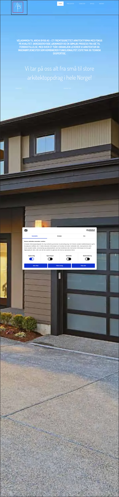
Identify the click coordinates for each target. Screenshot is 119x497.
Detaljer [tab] (59, 236)
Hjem (60, 3)
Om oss (92, 3)
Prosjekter (70, 3)
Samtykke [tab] (35, 236)
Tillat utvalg (59, 265)
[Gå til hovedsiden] (18, 12)
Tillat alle (83, 265)
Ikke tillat (35, 265)
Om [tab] (84, 236)
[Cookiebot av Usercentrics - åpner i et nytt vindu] (87, 230)
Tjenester (82, 3)
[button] (18, 88)
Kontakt (101, 3)
